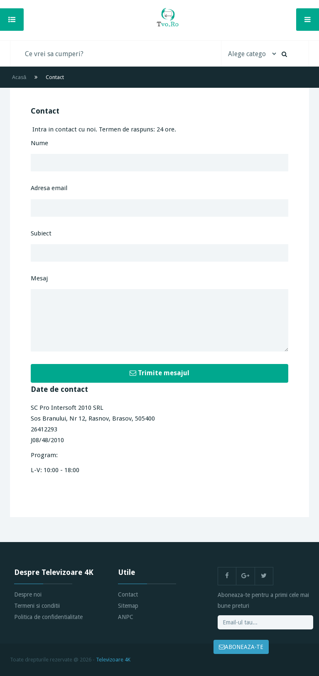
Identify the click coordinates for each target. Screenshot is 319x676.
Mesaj (39, 278)
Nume (39, 143)
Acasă (19, 77)
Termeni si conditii (37, 605)
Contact (128, 594)
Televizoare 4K (113, 659)
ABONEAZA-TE (241, 647)
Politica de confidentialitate (48, 617)
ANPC (125, 617)
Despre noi (28, 594)
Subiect (41, 233)
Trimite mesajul (159, 373)
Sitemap (128, 605)
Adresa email (49, 188)
